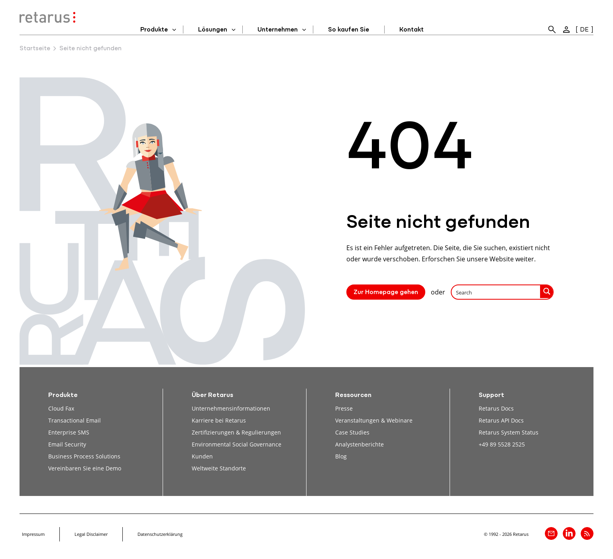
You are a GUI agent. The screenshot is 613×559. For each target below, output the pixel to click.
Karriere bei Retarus (219, 420)
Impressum (33, 534)
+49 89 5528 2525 (502, 444)
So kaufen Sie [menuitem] (348, 30)
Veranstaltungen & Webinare (374, 420)
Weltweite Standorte (219, 468)
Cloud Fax (61, 408)
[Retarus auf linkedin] (569, 533)
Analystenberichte (359, 444)
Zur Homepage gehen (386, 292)
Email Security (67, 444)
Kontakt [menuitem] (411, 30)
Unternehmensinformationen (231, 408)
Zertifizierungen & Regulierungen (236, 432)
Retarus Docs (496, 408)
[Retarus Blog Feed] (587, 533)
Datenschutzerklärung (160, 534)
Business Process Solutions (84, 456)
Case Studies (352, 432)
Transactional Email (74, 420)
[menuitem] (552, 29)
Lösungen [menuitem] (212, 30)
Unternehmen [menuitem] (277, 30)
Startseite (35, 48)
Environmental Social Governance (236, 444)
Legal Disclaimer (91, 534)
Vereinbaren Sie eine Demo (84, 468)
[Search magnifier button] (547, 291)
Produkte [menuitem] (154, 30)
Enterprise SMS (68, 432)
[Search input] (496, 292)
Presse (344, 408)
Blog (341, 456)
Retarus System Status (508, 432)
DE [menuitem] (584, 30)
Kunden (202, 456)
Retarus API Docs (501, 420)
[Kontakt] (551, 533)
